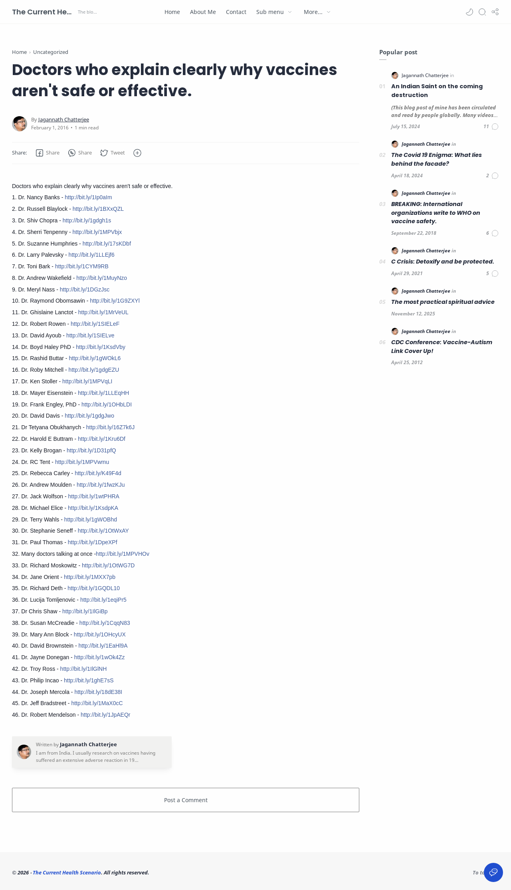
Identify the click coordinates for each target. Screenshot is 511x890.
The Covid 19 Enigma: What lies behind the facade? (436, 159)
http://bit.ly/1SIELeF (95, 324)
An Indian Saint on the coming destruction (437, 90)
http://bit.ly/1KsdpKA (93, 508)
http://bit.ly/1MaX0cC (97, 703)
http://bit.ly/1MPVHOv (122, 554)
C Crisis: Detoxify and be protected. (442, 262)
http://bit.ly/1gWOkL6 (95, 358)
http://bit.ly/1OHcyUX (100, 634)
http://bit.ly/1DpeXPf (92, 542)
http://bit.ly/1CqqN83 (104, 623)
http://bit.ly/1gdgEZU (94, 370)
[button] (469, 12)
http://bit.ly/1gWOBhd (90, 519)
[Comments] (491, 126)
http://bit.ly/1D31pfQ (91, 450)
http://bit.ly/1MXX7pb (89, 577)
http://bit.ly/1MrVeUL (103, 312)
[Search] (482, 12)
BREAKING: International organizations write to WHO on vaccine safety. (435, 212)
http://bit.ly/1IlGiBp (85, 611)
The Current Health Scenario (44, 12)
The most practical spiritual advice (443, 302)
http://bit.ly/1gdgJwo (89, 415)
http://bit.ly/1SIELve (90, 335)
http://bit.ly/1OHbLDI (106, 404)
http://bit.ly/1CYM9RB (82, 266)
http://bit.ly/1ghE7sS (89, 680)
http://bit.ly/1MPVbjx (97, 232)
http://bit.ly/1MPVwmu (82, 462)
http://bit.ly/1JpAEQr (106, 715)
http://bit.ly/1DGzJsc (84, 289)
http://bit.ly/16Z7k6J (110, 427)
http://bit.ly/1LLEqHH (103, 393)
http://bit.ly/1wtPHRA (93, 496)
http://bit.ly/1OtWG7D (108, 565)
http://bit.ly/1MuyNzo (101, 278)
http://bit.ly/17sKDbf (107, 243)
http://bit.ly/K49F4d (98, 473)
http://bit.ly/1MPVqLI (87, 381)
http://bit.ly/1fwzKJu (101, 485)
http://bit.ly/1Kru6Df (101, 439)
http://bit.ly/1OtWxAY (103, 530)
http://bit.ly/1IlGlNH (83, 669)
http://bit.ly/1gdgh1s (87, 220)
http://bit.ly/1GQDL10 (93, 588)
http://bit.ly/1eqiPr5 (103, 600)
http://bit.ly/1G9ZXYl (115, 300)
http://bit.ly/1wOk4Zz (99, 657)
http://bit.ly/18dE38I (98, 692)
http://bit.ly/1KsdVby (100, 347)
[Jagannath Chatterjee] (63, 119)
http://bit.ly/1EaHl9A (103, 645)
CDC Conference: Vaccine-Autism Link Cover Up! (441, 346)
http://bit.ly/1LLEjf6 (92, 255)
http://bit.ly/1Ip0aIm (88, 197)
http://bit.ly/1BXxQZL (98, 209)
